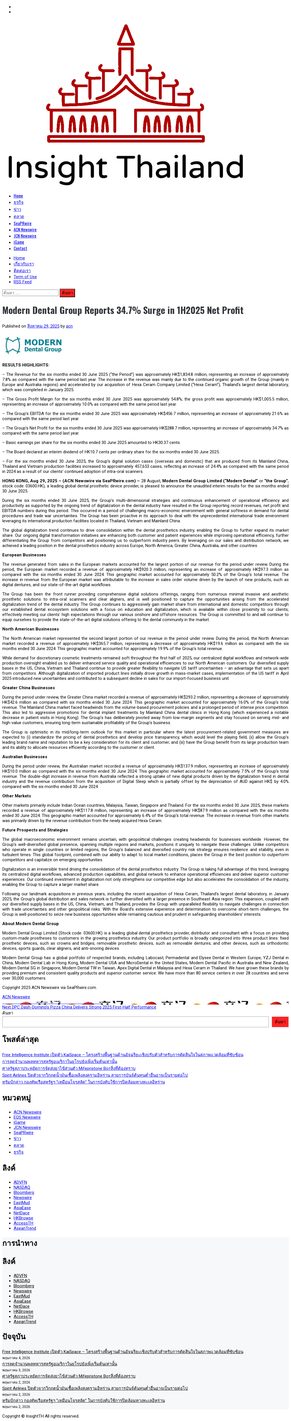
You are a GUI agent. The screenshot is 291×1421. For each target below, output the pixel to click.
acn (69, 326)
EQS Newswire (27, 1117)
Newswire (23, 1197)
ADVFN (20, 1182)
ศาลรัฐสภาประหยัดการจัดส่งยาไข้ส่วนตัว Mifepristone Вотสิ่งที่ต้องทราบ (69, 1068)
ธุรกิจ (19, 202)
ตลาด (19, 216)
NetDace (22, 1212)
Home (18, 195)
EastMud (22, 1202)
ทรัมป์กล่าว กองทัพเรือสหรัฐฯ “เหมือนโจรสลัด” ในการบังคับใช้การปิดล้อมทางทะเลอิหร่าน (83, 1082)
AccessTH (23, 1223)
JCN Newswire (25, 235)
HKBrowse (23, 1218)
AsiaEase (22, 1207)
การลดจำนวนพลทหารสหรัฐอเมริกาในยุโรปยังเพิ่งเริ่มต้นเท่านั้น (59, 1061)
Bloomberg (24, 1192)
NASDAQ (22, 1187)
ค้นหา (7, 1013)
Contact (20, 248)
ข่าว (17, 209)
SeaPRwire (23, 223)
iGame (19, 242)
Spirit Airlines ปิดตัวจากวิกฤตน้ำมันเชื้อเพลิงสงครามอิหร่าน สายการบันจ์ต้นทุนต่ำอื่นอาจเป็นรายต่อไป (95, 1075)
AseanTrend (25, 1228)
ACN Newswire (25, 229)
